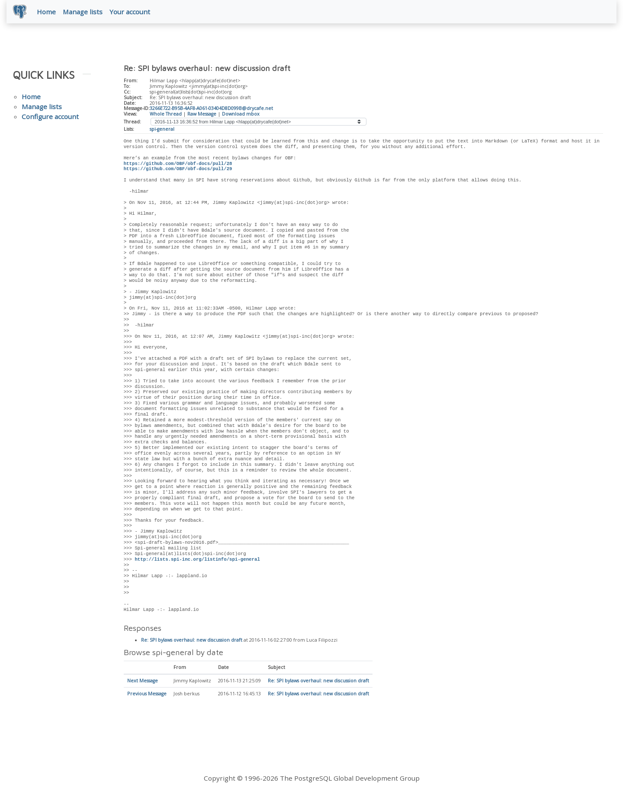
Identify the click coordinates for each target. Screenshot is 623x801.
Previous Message (147, 694)
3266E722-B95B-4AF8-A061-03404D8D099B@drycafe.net (211, 109)
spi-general (162, 129)
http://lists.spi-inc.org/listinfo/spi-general (197, 560)
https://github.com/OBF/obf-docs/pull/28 (178, 164)
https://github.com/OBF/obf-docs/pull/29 (178, 169)
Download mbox (241, 114)
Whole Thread (166, 114)
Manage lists (83, 11)
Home (46, 11)
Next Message (142, 681)
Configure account (50, 117)
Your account (130, 11)
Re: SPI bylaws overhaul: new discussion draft (191, 641)
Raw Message (201, 114)
